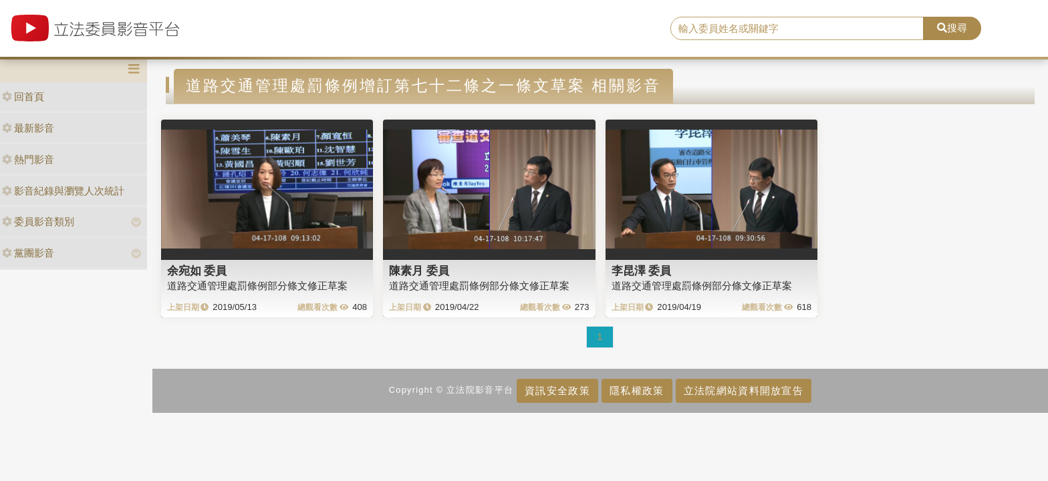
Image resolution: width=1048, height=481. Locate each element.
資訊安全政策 (557, 390)
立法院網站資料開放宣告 (743, 390)
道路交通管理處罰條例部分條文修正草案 (257, 285)
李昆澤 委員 (642, 271)
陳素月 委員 (419, 271)
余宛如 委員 (197, 271)
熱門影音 (28, 159)
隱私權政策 (637, 390)
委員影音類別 (38, 221)
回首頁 (23, 96)
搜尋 (952, 27)
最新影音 (28, 128)
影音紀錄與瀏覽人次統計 (63, 190)
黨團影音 (28, 253)
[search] (797, 29)
